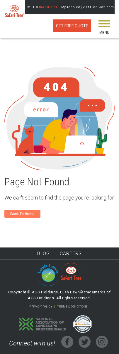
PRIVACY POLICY (40, 306)
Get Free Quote (72, 26)
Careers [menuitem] (71, 253)
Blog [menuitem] (43, 253)
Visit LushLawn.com (98, 7)
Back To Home (22, 214)
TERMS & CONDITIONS (72, 306)
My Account (70, 7)
